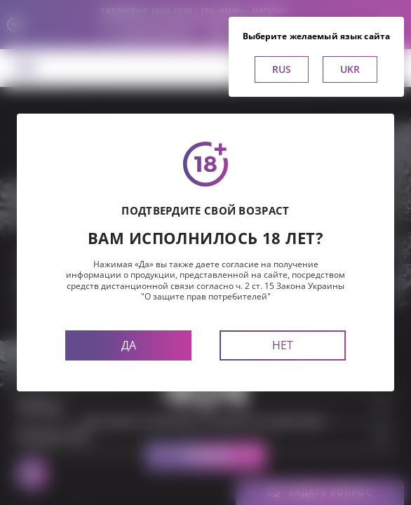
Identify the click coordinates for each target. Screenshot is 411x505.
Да (128, 345)
